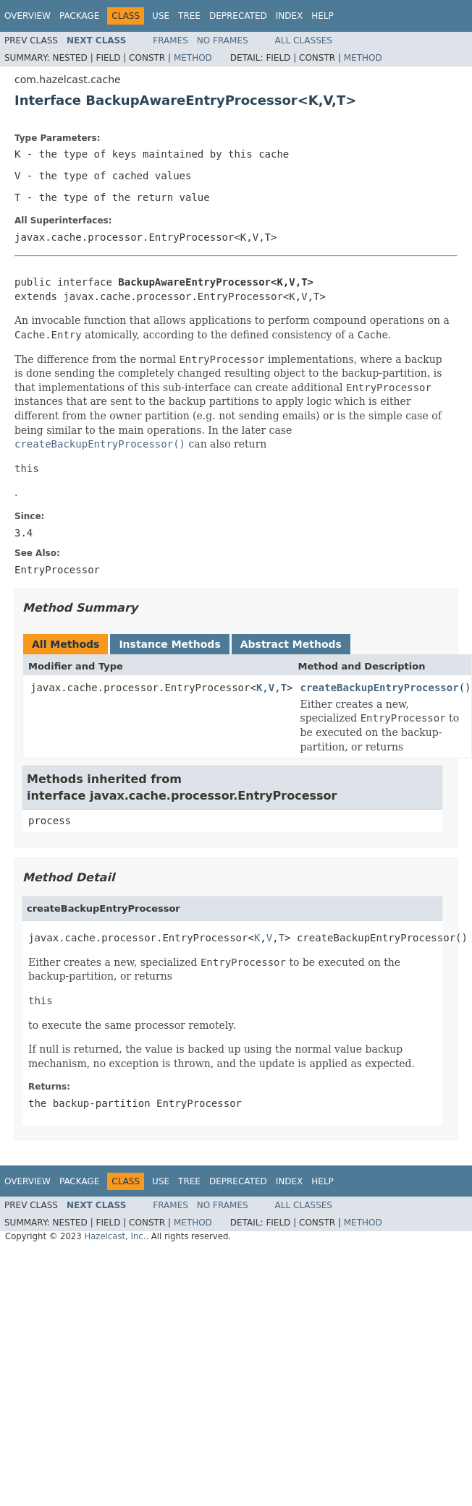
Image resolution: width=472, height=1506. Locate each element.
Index (289, 16)
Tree (189, 16)
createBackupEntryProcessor (379, 687)
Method (193, 58)
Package (79, 16)
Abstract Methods (291, 644)
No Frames (222, 40)
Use (160, 16)
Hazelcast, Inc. (115, 1236)
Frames (170, 40)
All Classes (303, 40)
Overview (27, 16)
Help (322, 16)
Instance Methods (169, 644)
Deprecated (238, 16)
